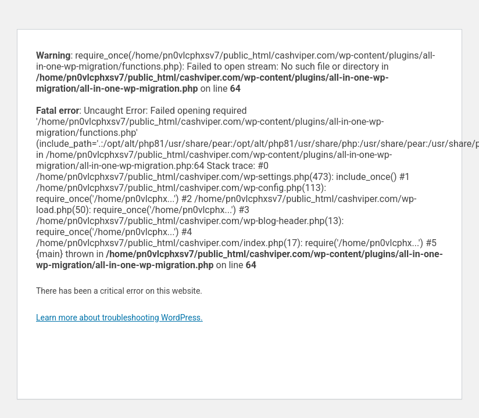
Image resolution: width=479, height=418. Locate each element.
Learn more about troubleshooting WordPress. (119, 317)
